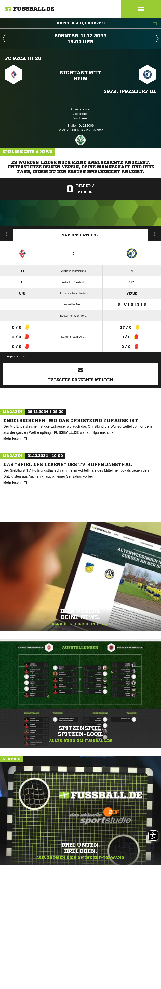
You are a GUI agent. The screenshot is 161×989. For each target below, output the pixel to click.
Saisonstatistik (80, 235)
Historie (6, 233)
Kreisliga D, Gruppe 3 (107, 23)
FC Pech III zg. (24, 58)
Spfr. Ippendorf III (130, 91)
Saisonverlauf (155, 233)
